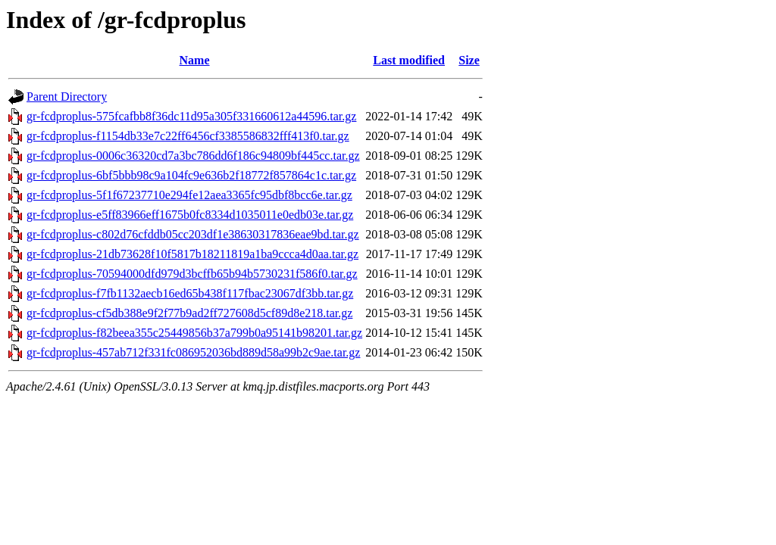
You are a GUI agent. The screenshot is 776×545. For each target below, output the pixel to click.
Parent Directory (67, 96)
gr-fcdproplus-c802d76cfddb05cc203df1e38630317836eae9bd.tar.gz (193, 234)
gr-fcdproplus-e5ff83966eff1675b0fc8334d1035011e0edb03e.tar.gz (190, 214)
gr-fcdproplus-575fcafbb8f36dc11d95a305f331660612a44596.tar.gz (191, 116)
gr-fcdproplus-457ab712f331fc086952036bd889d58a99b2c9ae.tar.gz (193, 352)
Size (469, 60)
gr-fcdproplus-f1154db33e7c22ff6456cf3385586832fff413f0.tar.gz (188, 135)
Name (195, 60)
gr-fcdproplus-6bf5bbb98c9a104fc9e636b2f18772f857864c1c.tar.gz (191, 175)
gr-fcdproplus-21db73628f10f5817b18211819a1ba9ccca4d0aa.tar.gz (192, 254)
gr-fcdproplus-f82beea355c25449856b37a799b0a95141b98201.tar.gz (194, 332)
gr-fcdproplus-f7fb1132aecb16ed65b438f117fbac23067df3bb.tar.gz (190, 293)
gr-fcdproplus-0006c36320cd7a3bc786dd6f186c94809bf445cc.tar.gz (193, 155)
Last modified (409, 60)
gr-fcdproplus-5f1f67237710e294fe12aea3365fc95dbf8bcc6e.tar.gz (189, 194)
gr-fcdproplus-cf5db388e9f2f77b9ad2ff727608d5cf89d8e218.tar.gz (189, 313)
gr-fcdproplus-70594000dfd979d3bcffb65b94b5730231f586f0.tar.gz (192, 273)
